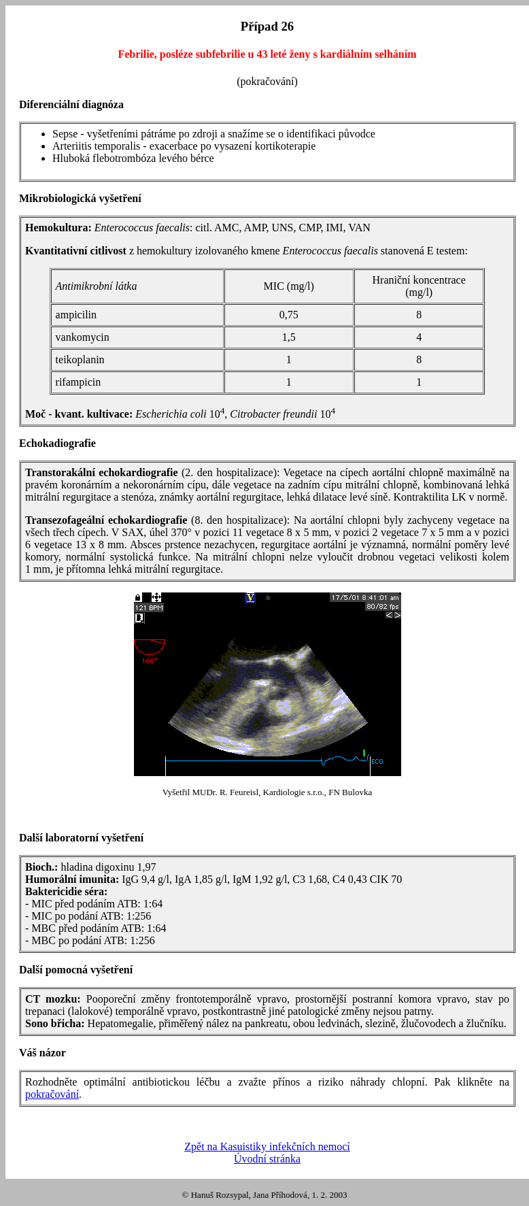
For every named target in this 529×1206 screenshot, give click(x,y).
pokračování (52, 1094)
